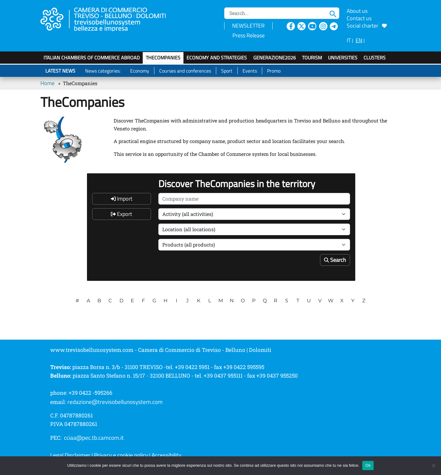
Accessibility (166, 455)
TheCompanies (163, 57)
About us (357, 11)
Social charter (367, 25)
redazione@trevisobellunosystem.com (115, 401)
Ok (368, 465)
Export (121, 214)
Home (47, 83)
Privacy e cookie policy (121, 455)
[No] (433, 465)
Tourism (312, 57)
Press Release (248, 35)
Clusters (375, 57)
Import (121, 198)
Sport (226, 70)
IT (349, 40)
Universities (342, 57)
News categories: (102, 70)
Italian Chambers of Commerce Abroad (91, 57)
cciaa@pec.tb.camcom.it (94, 437)
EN (359, 40)
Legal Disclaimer (70, 455)
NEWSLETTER (248, 25)
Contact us (359, 18)
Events (250, 70)
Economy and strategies (217, 57)
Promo (274, 70)
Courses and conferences (185, 70)
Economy (139, 70)
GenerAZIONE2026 (274, 57)
